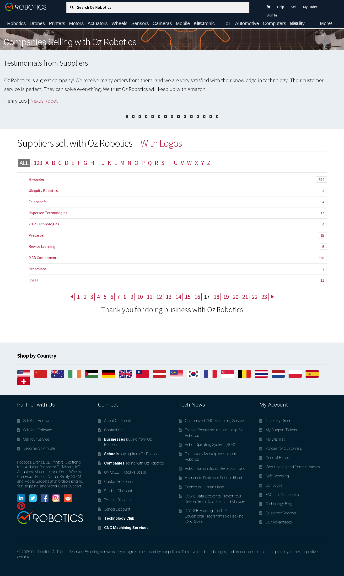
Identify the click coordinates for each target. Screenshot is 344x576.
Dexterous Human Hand (204, 487)
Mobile (183, 23)
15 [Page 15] (188, 297)
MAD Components (178, 258)
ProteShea (178, 269)
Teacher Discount (118, 500)
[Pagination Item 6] (159, 116)
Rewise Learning (178, 246)
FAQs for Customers (282, 494)
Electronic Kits (204, 23)
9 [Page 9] (131, 297)
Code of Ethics (277, 457)
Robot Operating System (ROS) (210, 444)
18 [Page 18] (216, 297)
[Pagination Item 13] (204, 116)
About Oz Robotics (119, 420)
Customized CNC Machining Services (215, 420)
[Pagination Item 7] (165, 116)
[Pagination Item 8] (172, 116)
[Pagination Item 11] (191, 116)
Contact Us (113, 430)
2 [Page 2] (85, 297)
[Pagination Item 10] (185, 116)
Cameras (162, 23)
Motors (76, 23)
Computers (274, 23)
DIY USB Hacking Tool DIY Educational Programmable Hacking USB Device (214, 516)
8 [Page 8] (125, 297)
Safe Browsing (277, 476)
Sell (293, 7)
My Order (310, 7)
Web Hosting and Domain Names (293, 467)
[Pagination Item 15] (217, 116)
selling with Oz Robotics (134, 463)
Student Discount (118, 491)
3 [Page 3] (91, 297)
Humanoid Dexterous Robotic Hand (213, 478)
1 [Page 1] (78, 297)
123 (38, 163)
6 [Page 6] (111, 297)
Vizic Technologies (178, 224)
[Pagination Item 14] (211, 116)
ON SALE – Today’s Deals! (125, 472)
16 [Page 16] (197, 297)
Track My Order (278, 420)
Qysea (178, 280)
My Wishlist (275, 439)
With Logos (161, 143)
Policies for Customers (284, 448)
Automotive (247, 23)
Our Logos (274, 485)
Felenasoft (178, 202)
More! (326, 23)
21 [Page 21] (245, 297)
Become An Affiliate (39, 448)
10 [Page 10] (140, 297)
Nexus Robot (44, 100)
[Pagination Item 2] (133, 116)
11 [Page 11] (149, 297)
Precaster (178, 235)
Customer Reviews (281, 513)
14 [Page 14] (178, 297)
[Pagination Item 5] (152, 116)
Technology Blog (279, 504)
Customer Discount (120, 481)
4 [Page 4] (98, 297)
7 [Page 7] (118, 297)
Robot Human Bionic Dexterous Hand (215, 468)
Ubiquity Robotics (178, 191)
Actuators (97, 23)
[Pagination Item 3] (140, 116)
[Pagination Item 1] (127, 116)
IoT (227, 23)
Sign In (272, 15)
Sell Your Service (36, 439)
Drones (37, 23)
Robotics (16, 23)
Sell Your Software (37, 430)
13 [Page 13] (169, 297)
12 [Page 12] (159, 297)
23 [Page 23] (264, 297)
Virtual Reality (297, 23)
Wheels (120, 23)
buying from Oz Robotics (132, 454)
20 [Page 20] (235, 297)
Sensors (140, 23)
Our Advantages (279, 522)
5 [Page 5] (105, 297)
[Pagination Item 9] (178, 116)
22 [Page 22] (255, 297)
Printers (57, 23)
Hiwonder (178, 179)
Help (280, 7)
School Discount (117, 509)
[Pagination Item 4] (146, 116)
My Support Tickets (281, 430)
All (24, 163)
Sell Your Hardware (38, 420)
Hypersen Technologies (178, 213)
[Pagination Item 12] (198, 116)
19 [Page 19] (226, 297)
